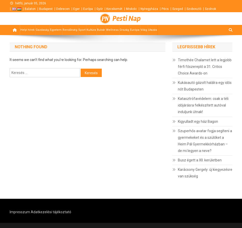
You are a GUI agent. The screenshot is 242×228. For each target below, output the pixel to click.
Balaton (30, 9)
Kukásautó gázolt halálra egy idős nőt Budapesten (205, 86)
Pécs (165, 9)
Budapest (46, 9)
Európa (88, 9)
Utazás (152, 30)
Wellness (112, 30)
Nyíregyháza (149, 9)
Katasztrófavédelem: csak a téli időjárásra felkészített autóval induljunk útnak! (203, 105)
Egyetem (56, 30)
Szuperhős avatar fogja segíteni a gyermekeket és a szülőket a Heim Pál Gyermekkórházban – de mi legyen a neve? (205, 141)
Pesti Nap (126, 18)
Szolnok (210, 9)
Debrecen (63, 9)
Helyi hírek (27, 30)
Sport (82, 30)
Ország (124, 30)
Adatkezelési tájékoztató (51, 212)
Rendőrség (70, 30)
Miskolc (131, 9)
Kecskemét (114, 9)
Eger (76, 9)
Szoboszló (194, 9)
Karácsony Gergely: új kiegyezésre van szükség (205, 173)
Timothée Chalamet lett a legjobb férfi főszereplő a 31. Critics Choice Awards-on (205, 66)
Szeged (177, 9)
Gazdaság (42, 30)
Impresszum (20, 212)
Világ (143, 30)
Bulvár (101, 30)
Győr (99, 9)
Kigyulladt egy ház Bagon (198, 121)
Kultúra (91, 30)
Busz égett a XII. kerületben (200, 160)
